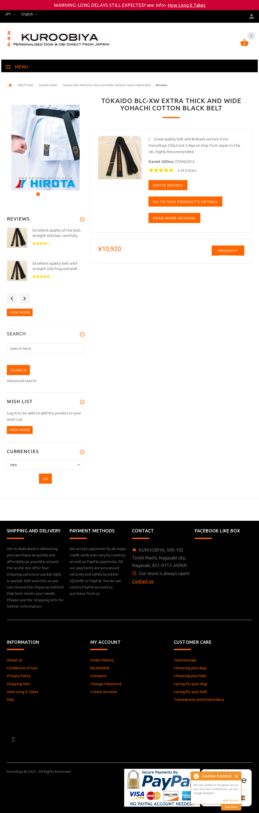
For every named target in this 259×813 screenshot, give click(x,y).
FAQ (10, 699)
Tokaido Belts (48, 85)
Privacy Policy (19, 676)
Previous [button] (12, 298)
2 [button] (44, 191)
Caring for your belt (190, 691)
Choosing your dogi (190, 668)
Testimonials (185, 660)
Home (10, 85)
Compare (98, 676)
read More (231, 806)
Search (16, 333)
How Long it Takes (186, 5)
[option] (45, 147)
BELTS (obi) (26, 85)
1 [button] (37, 191)
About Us (15, 660)
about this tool (231, 800)
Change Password (105, 684)
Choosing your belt (190, 676)
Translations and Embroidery (199, 699)
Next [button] (24, 298)
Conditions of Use (22, 668)
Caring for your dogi (190, 684)
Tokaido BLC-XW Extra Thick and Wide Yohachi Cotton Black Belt (106, 85)
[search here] (45, 348)
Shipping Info (18, 684)
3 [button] (51, 191)
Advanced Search (21, 381)
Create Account (103, 691)
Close (236, 776)
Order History (102, 660)
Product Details (228, 252)
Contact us (143, 581)
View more (19, 312)
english (29, 14)
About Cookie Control (196, 776)
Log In (12, 413)
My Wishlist (100, 668)
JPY (10, 14)
